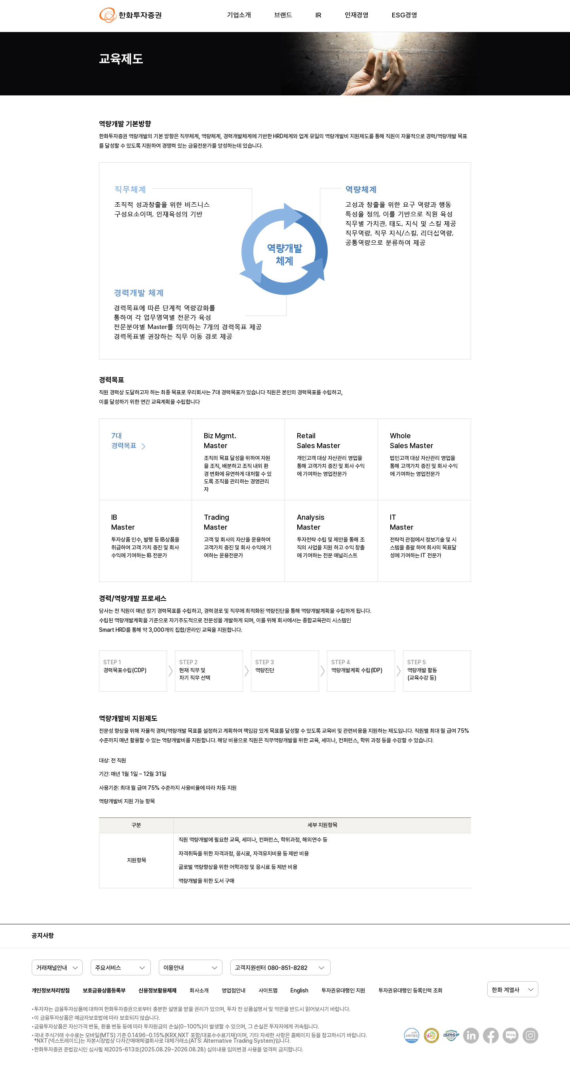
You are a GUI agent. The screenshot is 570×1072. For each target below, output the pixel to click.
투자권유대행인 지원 (343, 990)
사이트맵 (267, 990)
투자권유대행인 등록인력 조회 (410, 990)
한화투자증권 (130, 15)
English (299, 990)
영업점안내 (233, 990)
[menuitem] (239, 20)
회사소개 (199, 990)
